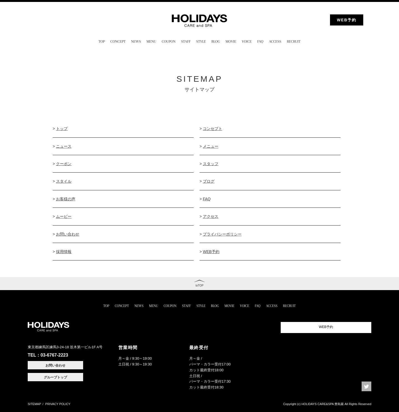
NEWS (136, 41)
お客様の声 (65, 199)
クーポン (63, 164)
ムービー (63, 216)
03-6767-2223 (54, 355)
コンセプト (212, 128)
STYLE (201, 41)
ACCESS (275, 41)
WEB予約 (347, 20)
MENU (151, 41)
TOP (102, 41)
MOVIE (231, 41)
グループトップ (55, 377)
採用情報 (63, 251)
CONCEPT (118, 41)
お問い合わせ (67, 234)
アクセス (210, 216)
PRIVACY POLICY (57, 404)
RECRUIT (293, 41)
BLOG (215, 41)
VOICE (247, 41)
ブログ (208, 181)
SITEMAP (34, 404)
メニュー (210, 146)
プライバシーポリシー (222, 234)
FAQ (260, 41)
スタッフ (210, 164)
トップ (62, 128)
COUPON (169, 41)
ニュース (63, 146)
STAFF (186, 41)
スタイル (63, 181)
